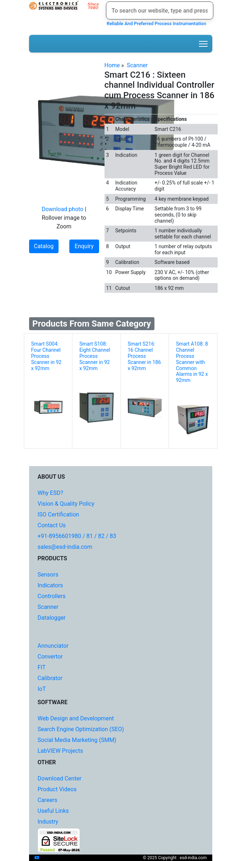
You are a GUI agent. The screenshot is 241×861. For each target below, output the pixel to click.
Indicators (50, 585)
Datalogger (52, 617)
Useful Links (53, 810)
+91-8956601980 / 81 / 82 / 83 (77, 536)
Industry (48, 821)
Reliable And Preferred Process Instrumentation (155, 23)
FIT (42, 667)
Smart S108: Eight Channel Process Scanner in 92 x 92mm (94, 356)
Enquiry (84, 246)
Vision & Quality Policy (66, 503)
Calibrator (50, 678)
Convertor (50, 656)
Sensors (48, 574)
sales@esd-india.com (65, 546)
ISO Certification (58, 514)
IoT (42, 688)
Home (112, 65)
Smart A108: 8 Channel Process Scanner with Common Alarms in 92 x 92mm (192, 362)
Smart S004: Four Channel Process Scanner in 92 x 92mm (46, 356)
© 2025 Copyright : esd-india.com (175, 857)
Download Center (60, 778)
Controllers (52, 596)
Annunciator (53, 645)
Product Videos (57, 789)
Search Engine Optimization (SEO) (81, 729)
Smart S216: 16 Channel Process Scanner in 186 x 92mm (144, 356)
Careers (47, 800)
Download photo (62, 209)
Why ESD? (50, 492)
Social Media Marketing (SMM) (77, 740)
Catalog (44, 246)
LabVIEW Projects (60, 750)
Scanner (137, 65)
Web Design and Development (76, 718)
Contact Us (52, 525)
